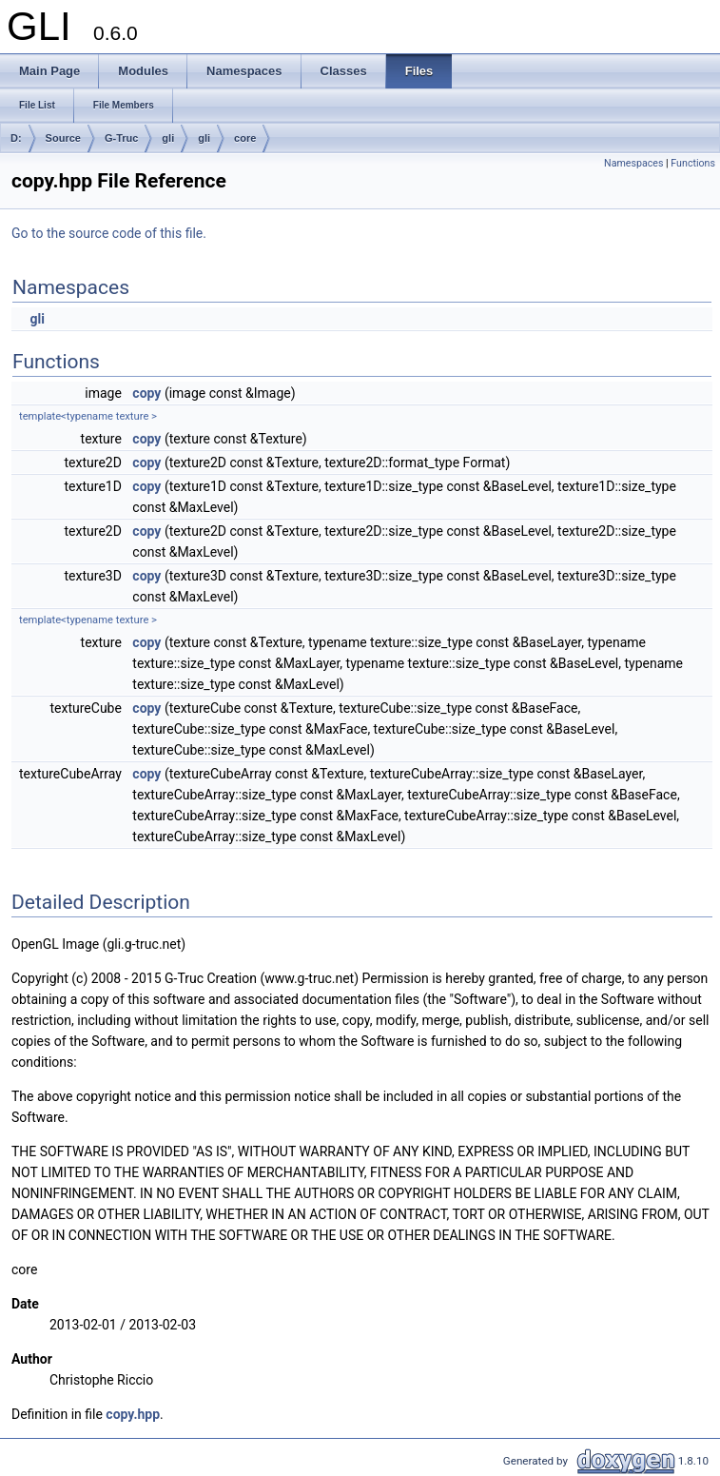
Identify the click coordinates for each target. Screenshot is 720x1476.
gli (168, 138)
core (245, 138)
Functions (693, 163)
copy (146, 393)
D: (16, 138)
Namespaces (633, 163)
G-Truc (121, 138)
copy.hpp (133, 1414)
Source (63, 138)
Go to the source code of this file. (108, 233)
